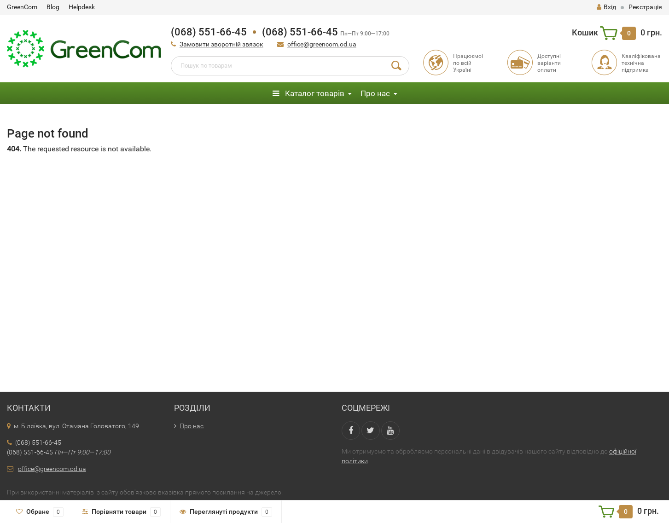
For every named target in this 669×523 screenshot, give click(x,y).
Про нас (375, 93)
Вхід (606, 7)
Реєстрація (645, 7)
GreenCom (22, 7)
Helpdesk (82, 7)
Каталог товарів (308, 93)
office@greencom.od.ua (321, 44)
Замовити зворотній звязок (221, 44)
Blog (53, 7)
